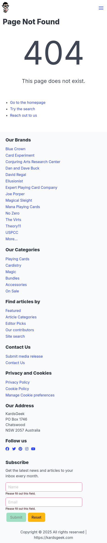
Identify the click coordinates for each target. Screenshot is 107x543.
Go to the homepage (27, 102)
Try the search (22, 109)
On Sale (12, 291)
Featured (13, 310)
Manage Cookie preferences (30, 395)
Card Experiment (19, 155)
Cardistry (13, 265)
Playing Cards (17, 259)
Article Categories (21, 317)
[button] (101, 8)
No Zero (12, 213)
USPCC (11, 232)
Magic (10, 271)
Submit (16, 517)
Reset (36, 517)
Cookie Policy (17, 388)
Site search (15, 336)
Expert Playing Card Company (31, 187)
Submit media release (24, 356)
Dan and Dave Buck (22, 168)
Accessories (16, 284)
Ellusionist (14, 181)
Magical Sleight (18, 200)
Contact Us (15, 362)
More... (11, 239)
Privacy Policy (17, 382)
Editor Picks (15, 323)
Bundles (12, 278)
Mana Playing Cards (22, 206)
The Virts (13, 219)
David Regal (15, 174)
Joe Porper (15, 194)
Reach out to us (23, 115)
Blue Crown (15, 149)
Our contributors (19, 330)
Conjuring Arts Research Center (32, 161)
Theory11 (13, 226)
